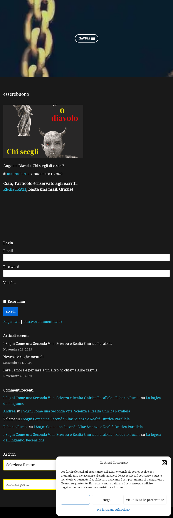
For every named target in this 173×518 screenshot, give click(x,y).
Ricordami (16, 301)
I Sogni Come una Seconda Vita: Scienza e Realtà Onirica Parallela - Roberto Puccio (71, 397)
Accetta (75, 499)
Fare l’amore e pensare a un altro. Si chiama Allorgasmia (50, 370)
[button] (164, 462)
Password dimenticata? (43, 321)
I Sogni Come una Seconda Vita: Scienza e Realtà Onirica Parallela (57, 343)
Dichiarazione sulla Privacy (114, 509)
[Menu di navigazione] (86, 38)
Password (11, 266)
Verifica (9, 282)
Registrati (11, 321)
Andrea (9, 411)
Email (8, 250)
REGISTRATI (14, 189)
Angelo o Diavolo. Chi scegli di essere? (33, 165)
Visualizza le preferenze (145, 499)
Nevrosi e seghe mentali (23, 356)
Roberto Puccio (18, 173)
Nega (107, 499)
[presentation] (86, 288)
